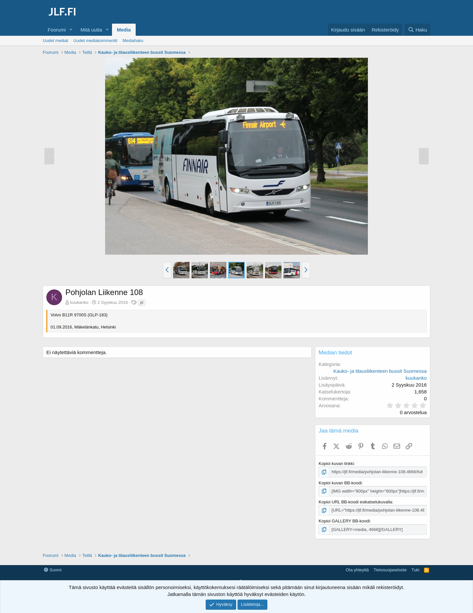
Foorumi (57, 29)
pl (141, 302)
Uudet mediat (55, 40)
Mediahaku (133, 40)
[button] (71, 30)
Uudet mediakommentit (95, 40)
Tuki (415, 569)
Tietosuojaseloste (390, 569)
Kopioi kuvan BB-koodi (340, 482)
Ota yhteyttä (357, 569)
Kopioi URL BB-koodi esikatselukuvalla (355, 501)
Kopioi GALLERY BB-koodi (344, 520)
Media (124, 29)
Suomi (52, 569)
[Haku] (417, 30)
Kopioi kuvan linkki (336, 463)
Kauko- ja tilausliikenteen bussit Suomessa (380, 371)
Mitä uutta (91, 29)
